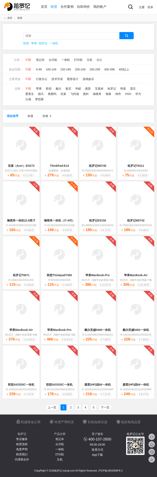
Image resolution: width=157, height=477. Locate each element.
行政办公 (41, 79)
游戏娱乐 (88, 79)
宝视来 (99, 88)
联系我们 (22, 454)
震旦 (133, 88)
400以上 (124, 69)
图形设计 (72, 79)
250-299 (95, 69)
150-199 (65, 69)
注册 (142, 7)
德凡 (41, 94)
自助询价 (83, 6)
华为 (138, 94)
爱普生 (29, 94)
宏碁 (63, 94)
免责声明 (22, 449)
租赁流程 (22, 444)
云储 (28, 99)
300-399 (109, 69)
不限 (28, 59)
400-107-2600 (99, 439)
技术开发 (57, 79)
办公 (99, 59)
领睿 (108, 94)
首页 (44, 6)
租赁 (54, 6)
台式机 (53, 59)
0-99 (39, 69)
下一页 (105, 407)
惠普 (88, 88)
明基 (123, 88)
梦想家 (39, 99)
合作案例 (67, 6)
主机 (89, 59)
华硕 (78, 88)
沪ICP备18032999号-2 (110, 470)
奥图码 (52, 94)
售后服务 (22, 439)
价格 (47, 116)
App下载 (97, 454)
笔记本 (40, 59)
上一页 (52, 407)
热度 (30, 116)
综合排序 (12, 116)
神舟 (118, 94)
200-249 (80, 69)
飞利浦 (74, 94)
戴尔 (58, 88)
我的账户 (99, 6)
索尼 (68, 88)
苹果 (34, 43)
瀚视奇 (97, 94)
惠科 (86, 94)
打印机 (78, 59)
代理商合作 (22, 459)
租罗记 (43, 43)
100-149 (51, 69)
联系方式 (97, 449)
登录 (150, 7)
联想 (26, 43)
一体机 (53, 43)
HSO (128, 94)
